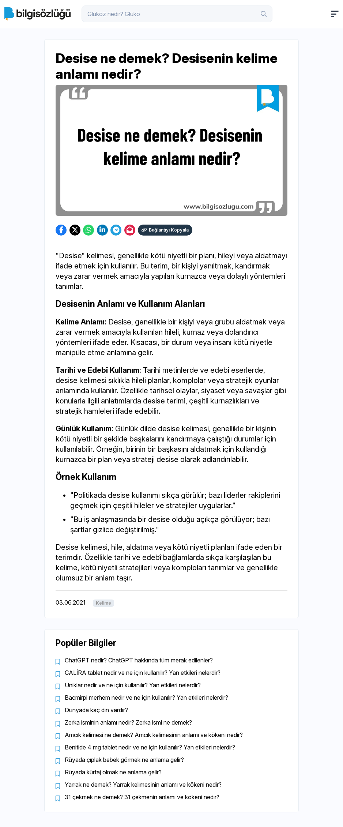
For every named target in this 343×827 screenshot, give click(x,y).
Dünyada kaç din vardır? (96, 710)
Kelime (103, 603)
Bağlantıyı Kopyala (165, 230)
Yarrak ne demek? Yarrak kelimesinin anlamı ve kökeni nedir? (143, 784)
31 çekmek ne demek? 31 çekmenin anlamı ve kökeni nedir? (142, 797)
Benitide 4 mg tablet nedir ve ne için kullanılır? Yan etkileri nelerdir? (150, 747)
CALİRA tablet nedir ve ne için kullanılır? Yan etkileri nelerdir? (142, 672)
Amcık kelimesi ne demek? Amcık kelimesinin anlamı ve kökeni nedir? (154, 734)
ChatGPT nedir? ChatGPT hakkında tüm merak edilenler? (139, 660)
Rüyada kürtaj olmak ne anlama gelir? (113, 772)
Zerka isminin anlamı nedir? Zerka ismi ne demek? (128, 722)
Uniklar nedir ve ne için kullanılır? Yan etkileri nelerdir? (133, 685)
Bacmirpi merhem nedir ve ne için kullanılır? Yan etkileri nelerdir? (146, 697)
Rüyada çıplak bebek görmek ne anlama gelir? (124, 759)
